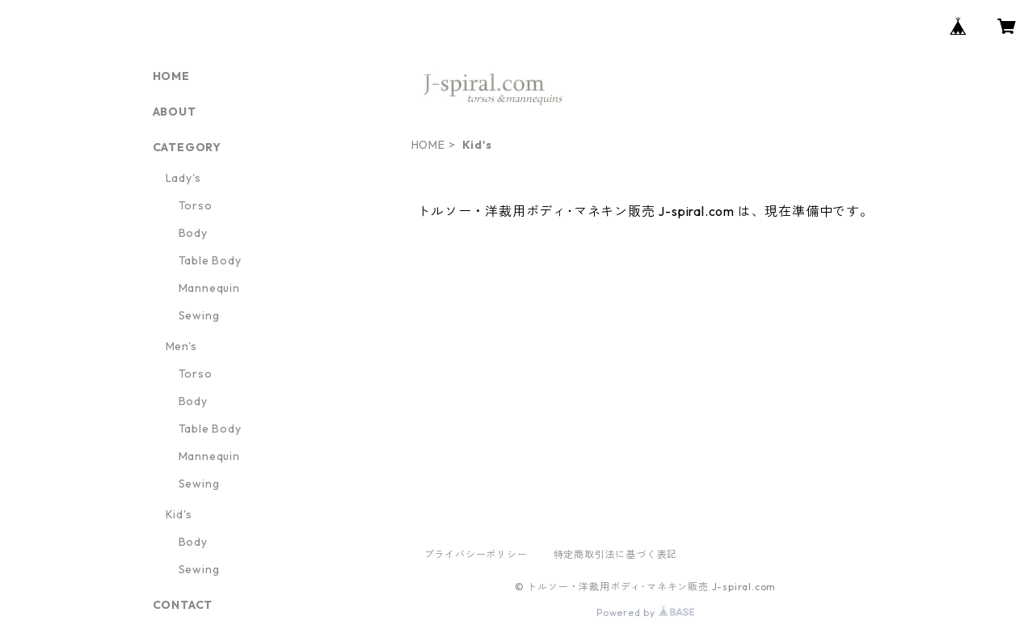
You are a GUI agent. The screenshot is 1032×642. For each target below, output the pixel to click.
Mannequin (209, 288)
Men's (181, 346)
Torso (196, 205)
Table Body (210, 260)
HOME (428, 144)
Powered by (645, 612)
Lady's (183, 178)
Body (193, 233)
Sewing (199, 315)
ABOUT (174, 111)
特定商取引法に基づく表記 (616, 554)
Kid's (179, 514)
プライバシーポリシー (476, 554)
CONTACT (183, 605)
